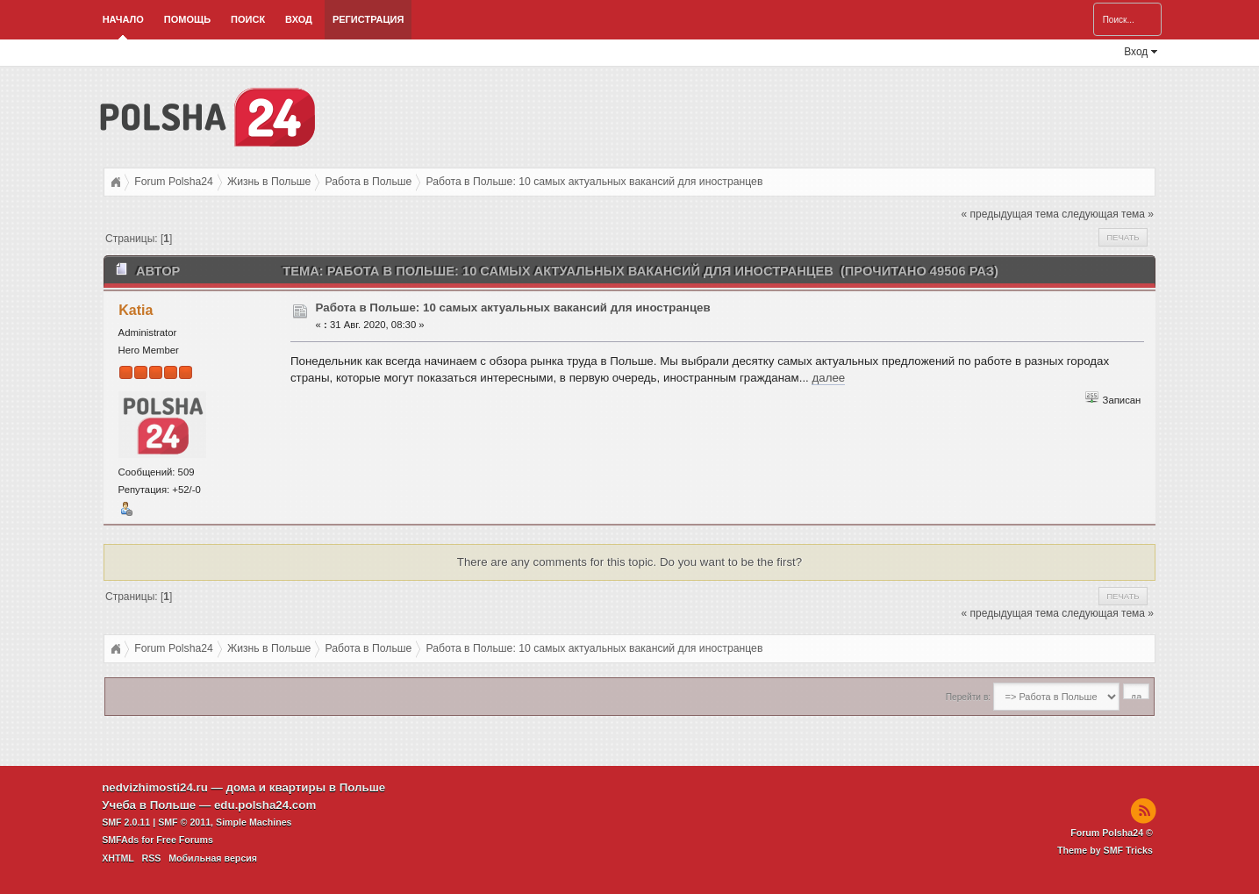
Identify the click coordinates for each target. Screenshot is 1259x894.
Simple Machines (253, 822)
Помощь (187, 19)
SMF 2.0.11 (126, 822)
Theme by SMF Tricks (1105, 850)
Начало (123, 19)
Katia (135, 310)
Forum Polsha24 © (1111, 832)
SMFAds (120, 839)
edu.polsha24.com (265, 805)
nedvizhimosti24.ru (155, 787)
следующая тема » (1108, 214)
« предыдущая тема (1010, 214)
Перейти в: (968, 697)
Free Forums (184, 839)
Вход (298, 19)
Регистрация (368, 19)
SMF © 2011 (184, 822)
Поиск (248, 19)
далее (828, 377)
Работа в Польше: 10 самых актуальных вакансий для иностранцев (513, 307)
